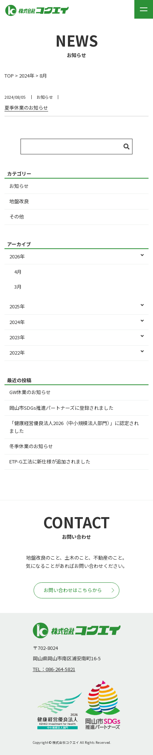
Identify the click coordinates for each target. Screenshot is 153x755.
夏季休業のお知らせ (26, 107)
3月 (18, 286)
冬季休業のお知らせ (31, 446)
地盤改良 (19, 201)
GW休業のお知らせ (30, 392)
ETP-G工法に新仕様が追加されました (49, 461)
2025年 (76, 307)
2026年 (76, 257)
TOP (9, 75)
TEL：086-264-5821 (54, 669)
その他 (16, 216)
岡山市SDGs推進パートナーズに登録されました (61, 407)
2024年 (26, 75)
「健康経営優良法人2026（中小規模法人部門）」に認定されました (74, 426)
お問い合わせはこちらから (79, 590)
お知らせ (19, 185)
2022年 (76, 353)
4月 (18, 271)
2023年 (76, 338)
